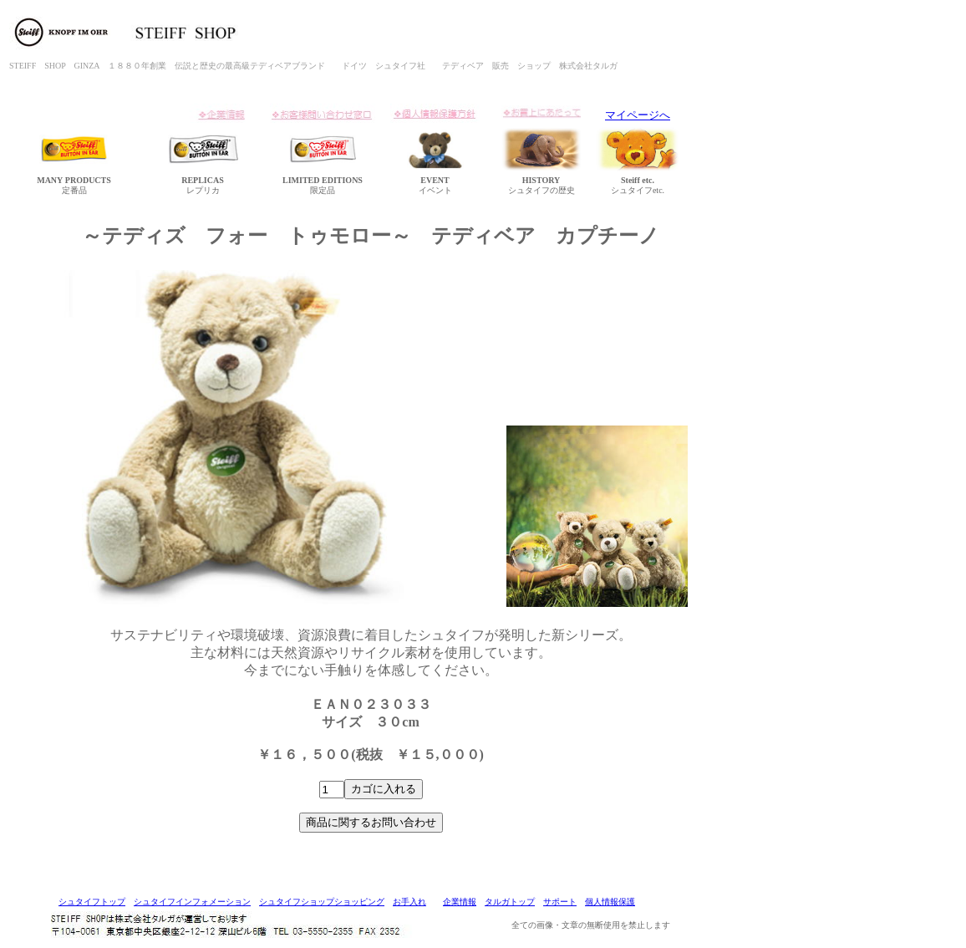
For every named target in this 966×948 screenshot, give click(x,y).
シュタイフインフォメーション (192, 901)
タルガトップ (510, 901)
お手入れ (409, 901)
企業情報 (459, 901)
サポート (560, 901)
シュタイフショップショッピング (321, 901)
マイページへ (637, 115)
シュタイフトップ (91, 901)
